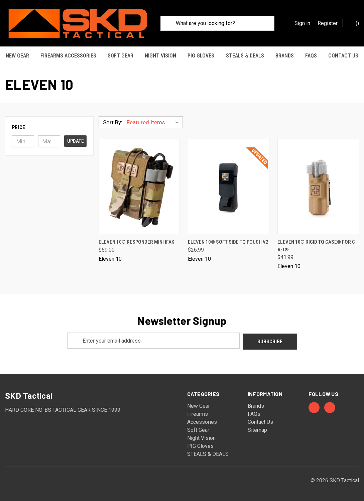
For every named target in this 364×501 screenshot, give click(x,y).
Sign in (302, 23)
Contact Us (343, 55)
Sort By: (112, 120)
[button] (49, 126)
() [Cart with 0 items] (354, 22)
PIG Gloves (201, 55)
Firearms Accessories (68, 55)
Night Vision (160, 55)
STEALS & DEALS (245, 55)
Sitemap (257, 427)
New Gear (17, 55)
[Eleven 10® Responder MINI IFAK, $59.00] (139, 185)
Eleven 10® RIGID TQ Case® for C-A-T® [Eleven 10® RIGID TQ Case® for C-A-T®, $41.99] (317, 244)
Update (75, 139)
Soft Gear (120, 55)
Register (328, 23)
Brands (284, 55)
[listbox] (154, 120)
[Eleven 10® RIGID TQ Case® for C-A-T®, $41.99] (318, 185)
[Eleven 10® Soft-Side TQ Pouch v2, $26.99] (228, 185)
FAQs (311, 55)
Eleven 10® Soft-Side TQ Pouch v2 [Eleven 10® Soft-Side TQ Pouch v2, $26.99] (228, 240)
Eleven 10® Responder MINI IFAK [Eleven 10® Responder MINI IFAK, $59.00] (136, 240)
